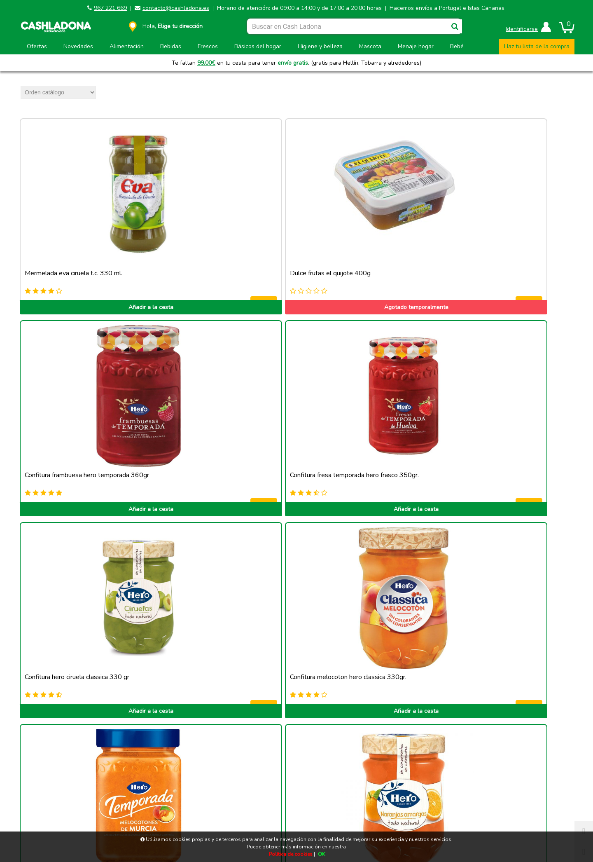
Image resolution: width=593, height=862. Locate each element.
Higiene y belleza (320, 46)
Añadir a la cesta (74, 258)
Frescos (208, 46)
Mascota (370, 46)
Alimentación (127, 46)
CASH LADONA (233, 829)
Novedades (78, 46)
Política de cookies (228, 807)
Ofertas (37, 46)
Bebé (457, 46)
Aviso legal (91, 807)
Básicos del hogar (257, 46)
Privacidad (501, 807)
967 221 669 (110, 8)
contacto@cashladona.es (175, 8)
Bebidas (170, 46)
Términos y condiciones (365, 807)
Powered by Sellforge (300, 829)
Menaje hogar (416, 46)
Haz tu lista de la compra (537, 46)
